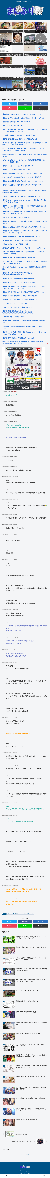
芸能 (32, 913)
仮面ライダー (26, 913)
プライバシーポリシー (25, 1171)
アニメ (10, 913)
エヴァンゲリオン (17, 913)
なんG (4, 913)
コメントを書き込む (25, 1154)
